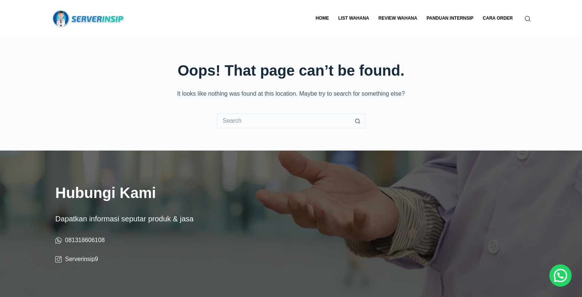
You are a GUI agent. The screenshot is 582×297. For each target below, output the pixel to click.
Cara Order (498, 18)
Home (322, 18)
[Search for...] (283, 120)
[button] (560, 275)
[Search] (527, 19)
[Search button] (357, 120)
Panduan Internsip (449, 18)
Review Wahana (397, 18)
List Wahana (353, 18)
